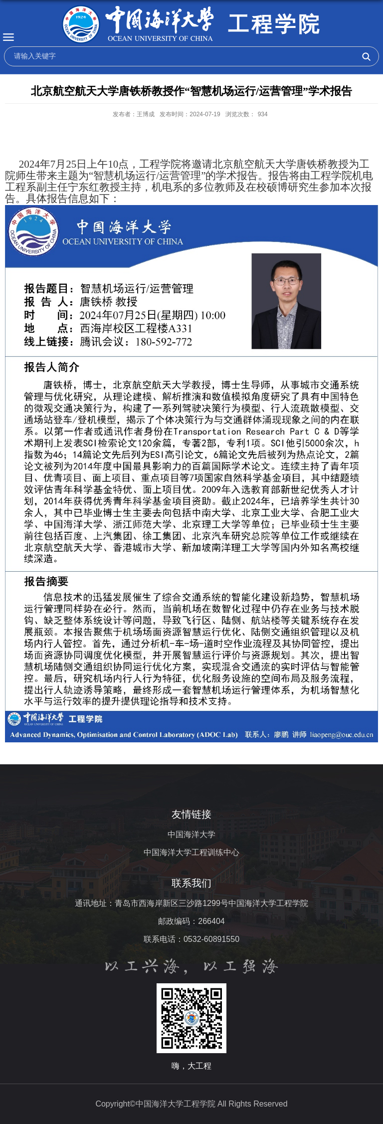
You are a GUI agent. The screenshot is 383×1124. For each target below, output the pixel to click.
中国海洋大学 (191, 834)
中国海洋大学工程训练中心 (191, 852)
